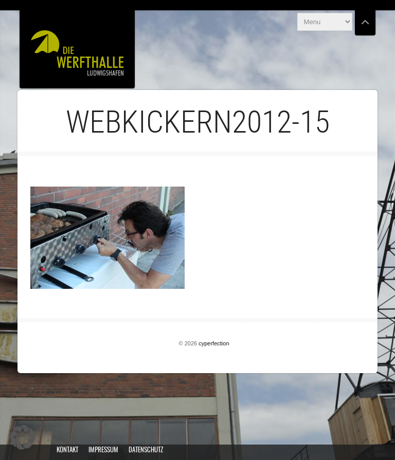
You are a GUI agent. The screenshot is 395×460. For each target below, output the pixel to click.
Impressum (103, 450)
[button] (22, 437)
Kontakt (67, 450)
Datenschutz (146, 450)
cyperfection (214, 343)
